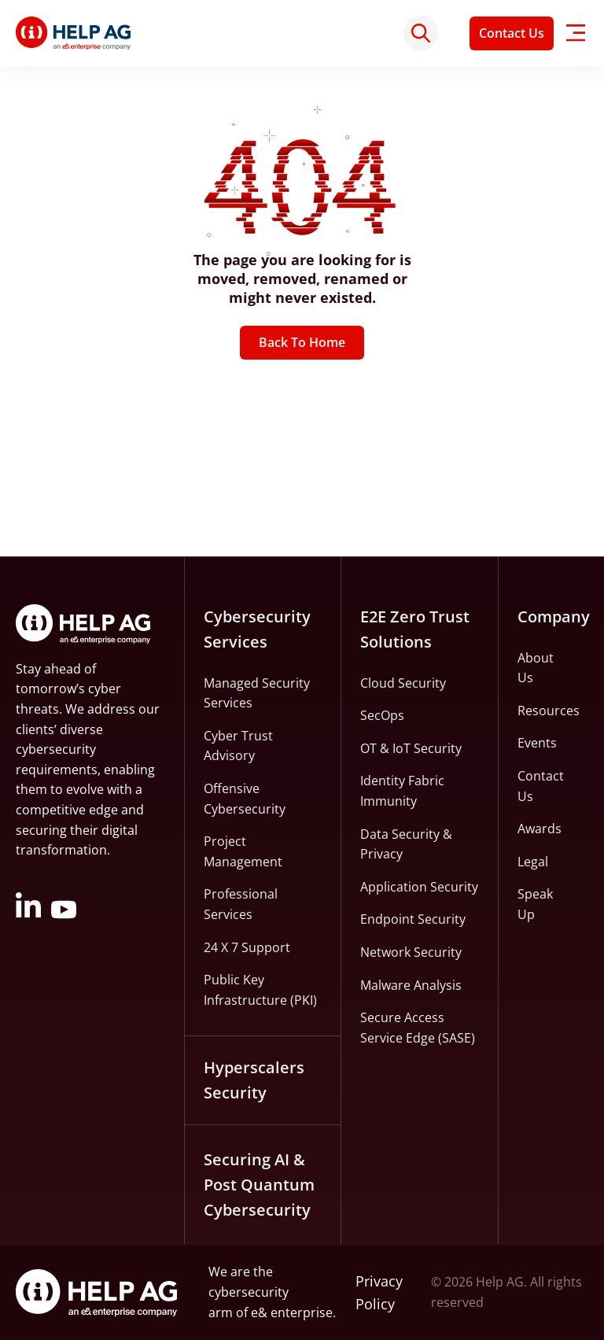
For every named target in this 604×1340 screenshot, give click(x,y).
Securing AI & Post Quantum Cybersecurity (259, 1184)
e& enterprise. (293, 1312)
